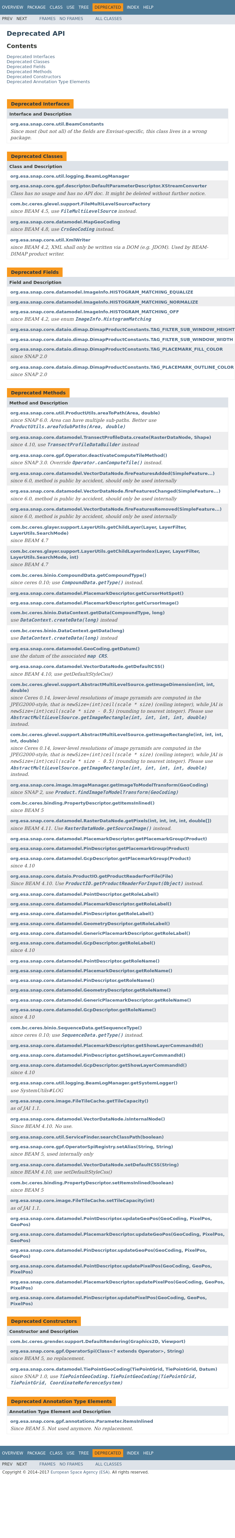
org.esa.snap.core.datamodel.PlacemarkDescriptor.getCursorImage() (94, 603)
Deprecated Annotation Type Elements (48, 81)
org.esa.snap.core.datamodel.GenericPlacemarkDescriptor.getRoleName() (100, 1000)
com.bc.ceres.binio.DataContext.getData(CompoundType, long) (87, 612)
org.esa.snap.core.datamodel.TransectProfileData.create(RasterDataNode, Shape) (110, 437)
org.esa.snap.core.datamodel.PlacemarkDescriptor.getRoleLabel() (90, 903)
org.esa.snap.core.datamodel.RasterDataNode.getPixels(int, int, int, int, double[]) (110, 820)
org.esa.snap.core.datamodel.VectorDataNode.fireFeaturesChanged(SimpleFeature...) (115, 491)
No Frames (71, 18)
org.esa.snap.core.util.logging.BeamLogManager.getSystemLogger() (93, 1082)
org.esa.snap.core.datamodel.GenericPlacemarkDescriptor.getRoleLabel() (100, 933)
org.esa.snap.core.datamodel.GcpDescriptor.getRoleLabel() (82, 943)
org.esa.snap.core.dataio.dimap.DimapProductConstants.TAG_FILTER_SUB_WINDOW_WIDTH (121, 339)
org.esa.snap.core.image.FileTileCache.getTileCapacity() (79, 1100)
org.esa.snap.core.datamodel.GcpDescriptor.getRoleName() (83, 1009)
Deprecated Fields (26, 66)
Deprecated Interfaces (31, 56)
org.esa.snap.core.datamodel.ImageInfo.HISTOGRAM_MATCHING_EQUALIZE (101, 292)
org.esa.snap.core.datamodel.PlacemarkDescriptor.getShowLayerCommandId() (106, 1045)
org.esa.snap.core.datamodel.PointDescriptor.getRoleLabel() (84, 894)
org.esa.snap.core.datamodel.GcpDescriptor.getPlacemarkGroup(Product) (100, 858)
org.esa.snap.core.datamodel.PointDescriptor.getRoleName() (84, 961)
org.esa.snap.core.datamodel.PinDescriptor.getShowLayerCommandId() (97, 1055)
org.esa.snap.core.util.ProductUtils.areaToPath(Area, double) (85, 412)
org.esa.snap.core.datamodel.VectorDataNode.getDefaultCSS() (87, 666)
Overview (12, 7)
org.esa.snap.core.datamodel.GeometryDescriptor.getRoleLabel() (90, 923)
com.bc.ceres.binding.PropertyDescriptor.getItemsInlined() (82, 803)
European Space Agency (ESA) (80, 1472)
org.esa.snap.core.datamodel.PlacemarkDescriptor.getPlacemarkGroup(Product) (108, 838)
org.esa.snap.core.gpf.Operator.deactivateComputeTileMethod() (88, 455)
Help (148, 7)
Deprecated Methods (29, 71)
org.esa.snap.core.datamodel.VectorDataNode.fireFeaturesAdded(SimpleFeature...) (112, 473)
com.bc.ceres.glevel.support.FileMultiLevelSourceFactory (80, 203)
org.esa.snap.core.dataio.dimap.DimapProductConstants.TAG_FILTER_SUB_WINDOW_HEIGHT (122, 329)
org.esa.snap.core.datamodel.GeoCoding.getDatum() (75, 648)
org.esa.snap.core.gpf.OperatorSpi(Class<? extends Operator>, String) (97, 1351)
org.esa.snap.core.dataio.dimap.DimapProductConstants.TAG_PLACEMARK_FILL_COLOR (116, 349)
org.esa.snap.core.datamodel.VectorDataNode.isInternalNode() (87, 1119)
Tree (84, 7)
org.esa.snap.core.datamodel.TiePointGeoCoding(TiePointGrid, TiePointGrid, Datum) (113, 1369)
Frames (47, 18)
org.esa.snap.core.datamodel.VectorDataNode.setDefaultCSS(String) (94, 1164)
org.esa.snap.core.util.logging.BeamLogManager (69, 176)
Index (133, 7)
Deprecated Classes (28, 61)
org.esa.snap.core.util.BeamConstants (57, 124)
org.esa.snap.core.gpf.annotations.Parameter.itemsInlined (81, 1421)
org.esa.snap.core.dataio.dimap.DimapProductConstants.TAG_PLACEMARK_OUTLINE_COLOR (122, 367)
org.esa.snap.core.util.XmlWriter (50, 239)
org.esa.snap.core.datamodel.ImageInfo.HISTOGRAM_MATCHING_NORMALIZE (104, 302)
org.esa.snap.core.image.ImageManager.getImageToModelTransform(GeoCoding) (109, 785)
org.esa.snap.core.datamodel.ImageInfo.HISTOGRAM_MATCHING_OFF (94, 311)
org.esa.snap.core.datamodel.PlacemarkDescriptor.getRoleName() (91, 970)
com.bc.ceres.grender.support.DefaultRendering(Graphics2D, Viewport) (97, 1341)
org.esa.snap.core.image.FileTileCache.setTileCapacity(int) (82, 1200)
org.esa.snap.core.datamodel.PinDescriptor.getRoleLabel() (82, 913)
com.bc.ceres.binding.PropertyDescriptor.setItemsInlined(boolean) (91, 1182)
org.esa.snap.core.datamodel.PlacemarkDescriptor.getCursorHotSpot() (97, 593)
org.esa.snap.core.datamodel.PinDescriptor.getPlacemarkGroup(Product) (99, 848)
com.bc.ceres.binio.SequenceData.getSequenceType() (76, 1027)
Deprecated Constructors (34, 76)
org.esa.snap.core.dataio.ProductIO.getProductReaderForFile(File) (91, 876)
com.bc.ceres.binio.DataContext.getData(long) (67, 630)
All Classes (109, 18)
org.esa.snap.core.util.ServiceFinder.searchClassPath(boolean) (87, 1137)
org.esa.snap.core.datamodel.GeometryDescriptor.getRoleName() (90, 990)
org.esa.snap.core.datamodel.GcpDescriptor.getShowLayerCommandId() (98, 1065)
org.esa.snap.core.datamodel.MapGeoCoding (65, 221)
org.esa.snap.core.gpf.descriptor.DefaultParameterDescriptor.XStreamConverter (108, 185)
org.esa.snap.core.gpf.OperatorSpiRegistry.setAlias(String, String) (91, 1146)
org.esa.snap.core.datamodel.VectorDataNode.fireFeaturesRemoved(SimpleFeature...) (116, 509)
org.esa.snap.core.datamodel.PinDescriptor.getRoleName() (82, 980)
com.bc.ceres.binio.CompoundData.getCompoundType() (78, 575)
